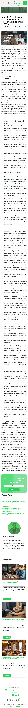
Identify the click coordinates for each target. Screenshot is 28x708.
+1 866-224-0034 (18, 1)
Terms (6, 706)
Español (16, 692)
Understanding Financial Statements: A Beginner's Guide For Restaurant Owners (13, 502)
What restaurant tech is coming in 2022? (13, 619)
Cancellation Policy (19, 706)
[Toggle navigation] (25, 3)
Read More (7, 599)
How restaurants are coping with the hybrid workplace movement (12, 581)
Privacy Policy (11, 706)
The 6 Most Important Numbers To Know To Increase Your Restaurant (13, 658)
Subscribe (14, 490)
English (11, 692)
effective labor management (18, 258)
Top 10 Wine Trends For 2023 (9, 517)
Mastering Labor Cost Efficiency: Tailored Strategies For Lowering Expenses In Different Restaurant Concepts (13, 510)
